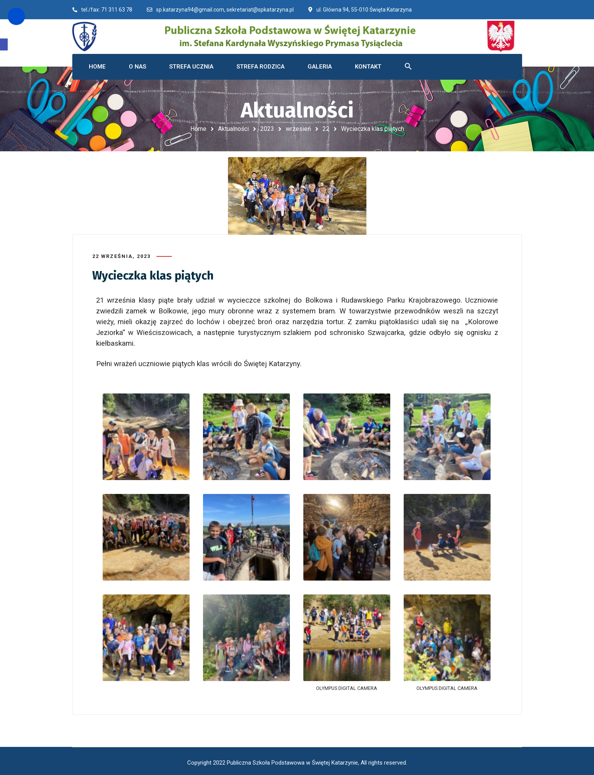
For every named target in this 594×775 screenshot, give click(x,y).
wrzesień (298, 128)
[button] (4, 44)
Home (198, 128)
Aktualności (233, 128)
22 (326, 128)
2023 (267, 128)
